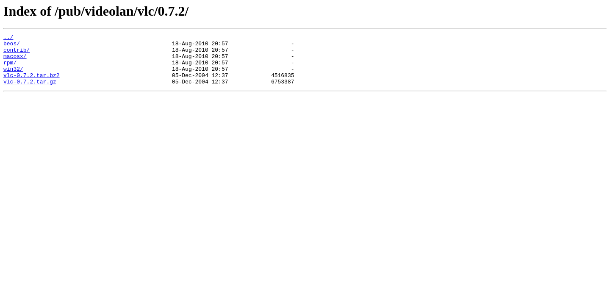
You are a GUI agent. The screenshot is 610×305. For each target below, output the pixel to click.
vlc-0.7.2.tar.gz (29, 91)
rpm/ (10, 68)
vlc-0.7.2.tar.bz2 (31, 84)
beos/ (11, 46)
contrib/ (16, 53)
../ (8, 38)
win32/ (13, 76)
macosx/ (15, 61)
